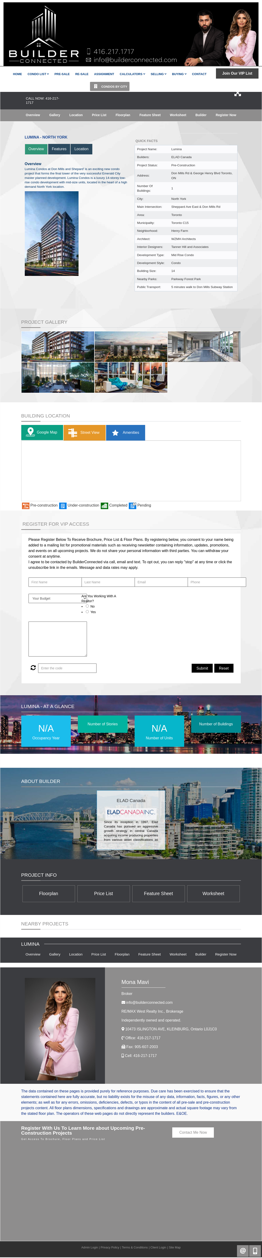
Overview (33, 115)
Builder (201, 115)
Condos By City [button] (109, 86)
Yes (93, 612)
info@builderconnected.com (149, 1003)
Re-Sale (82, 74)
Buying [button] (179, 74)
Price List (99, 115)
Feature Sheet (150, 115)
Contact (199, 74)
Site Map (175, 1248)
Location (76, 115)
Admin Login (89, 1248)
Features (59, 149)
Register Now (225, 115)
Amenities (124, 433)
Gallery (54, 115)
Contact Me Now (193, 1133)
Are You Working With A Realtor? (99, 598)
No (92, 606)
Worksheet (178, 115)
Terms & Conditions (135, 1248)
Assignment (104, 74)
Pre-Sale (62, 74)
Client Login (158, 1248)
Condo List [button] (38, 74)
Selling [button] (159, 74)
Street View (83, 433)
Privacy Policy (109, 1248)
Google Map (40, 433)
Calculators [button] (132, 74)
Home (17, 74)
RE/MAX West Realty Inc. (152, 1012)
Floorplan (122, 115)
